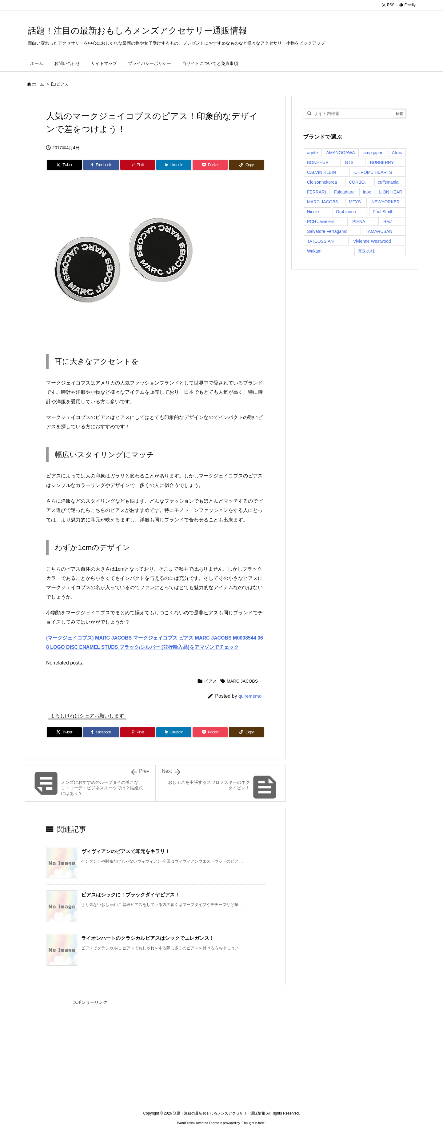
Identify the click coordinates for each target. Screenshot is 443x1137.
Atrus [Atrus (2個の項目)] (397, 152)
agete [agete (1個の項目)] (312, 152)
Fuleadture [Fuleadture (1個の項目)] (344, 192)
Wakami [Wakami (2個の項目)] (314, 251)
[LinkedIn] (173, 165)
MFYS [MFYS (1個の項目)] (355, 201)
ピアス (62, 84)
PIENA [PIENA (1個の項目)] (358, 221)
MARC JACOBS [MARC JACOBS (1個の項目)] (322, 201)
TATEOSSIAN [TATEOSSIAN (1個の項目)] (320, 241)
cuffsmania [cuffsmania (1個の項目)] (388, 182)
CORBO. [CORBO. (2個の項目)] (357, 182)
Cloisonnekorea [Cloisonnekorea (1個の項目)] (322, 182)
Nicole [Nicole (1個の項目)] (313, 211)
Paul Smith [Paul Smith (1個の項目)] (383, 211)
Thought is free (253, 1123)
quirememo (249, 696)
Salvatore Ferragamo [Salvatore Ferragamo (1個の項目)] (327, 231)
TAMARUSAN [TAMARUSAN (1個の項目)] (378, 231)
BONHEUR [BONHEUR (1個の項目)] (318, 162)
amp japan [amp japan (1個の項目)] (373, 152)
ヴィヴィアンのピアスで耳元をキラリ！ (125, 851)
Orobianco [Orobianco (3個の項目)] (346, 211)
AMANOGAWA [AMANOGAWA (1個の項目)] (340, 152)
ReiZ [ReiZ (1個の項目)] (388, 221)
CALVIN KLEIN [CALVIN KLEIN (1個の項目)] (321, 172)
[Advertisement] (90, 1048)
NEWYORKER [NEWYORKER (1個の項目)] (385, 201)
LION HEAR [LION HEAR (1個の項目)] (390, 192)
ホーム (38, 84)
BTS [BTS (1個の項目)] (349, 162)
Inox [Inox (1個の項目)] (367, 192)
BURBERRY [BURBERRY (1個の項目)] (382, 162)
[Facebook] (101, 165)
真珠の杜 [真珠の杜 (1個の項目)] (366, 251)
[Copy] (246, 165)
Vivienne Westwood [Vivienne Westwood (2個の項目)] (372, 241)
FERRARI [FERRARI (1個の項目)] (316, 192)
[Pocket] (210, 165)
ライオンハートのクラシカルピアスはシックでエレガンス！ (147, 938)
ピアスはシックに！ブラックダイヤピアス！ (130, 894)
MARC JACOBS (242, 681)
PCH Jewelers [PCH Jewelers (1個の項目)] (320, 221)
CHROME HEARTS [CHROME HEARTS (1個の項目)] (373, 172)
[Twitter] (64, 165)
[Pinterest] (137, 165)
